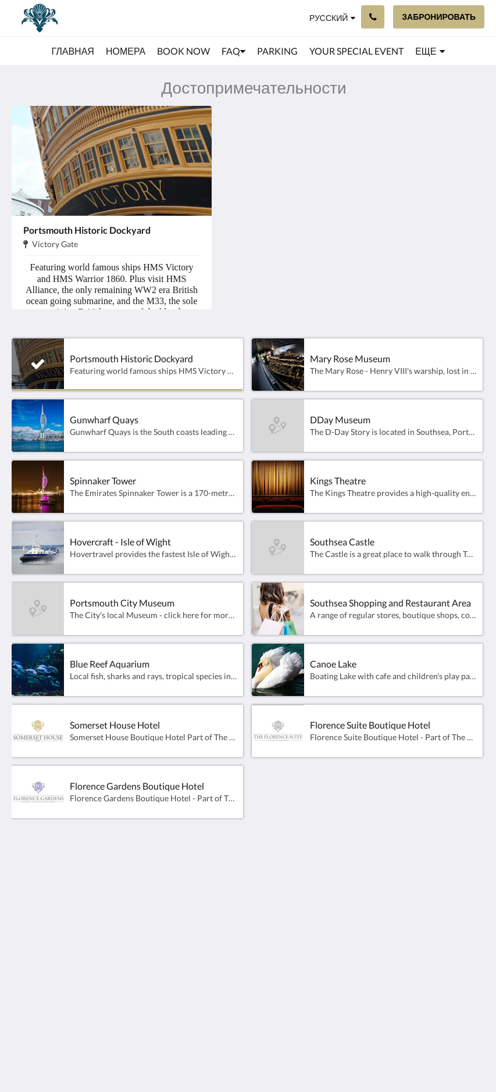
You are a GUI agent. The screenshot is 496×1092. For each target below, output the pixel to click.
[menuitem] (72, 51)
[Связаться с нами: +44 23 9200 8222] (372, 16)
